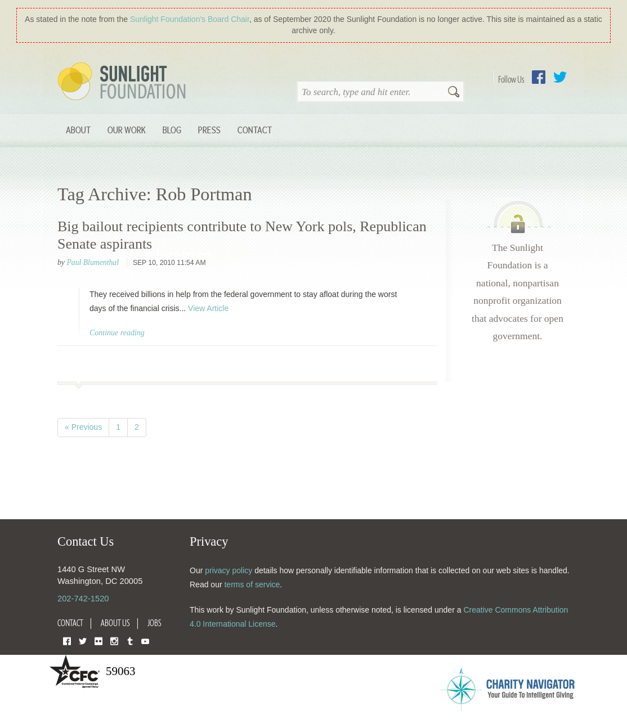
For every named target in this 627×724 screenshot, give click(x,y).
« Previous (83, 426)
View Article (208, 308)
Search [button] (453, 93)
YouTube (145, 640)
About (78, 130)
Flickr (98, 640)
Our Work (127, 130)
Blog (172, 130)
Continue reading (117, 333)
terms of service (252, 584)
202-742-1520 (83, 598)
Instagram (114, 640)
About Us (115, 623)
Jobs (154, 623)
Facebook (538, 77)
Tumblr (130, 640)
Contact (255, 130)
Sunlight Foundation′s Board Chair (189, 19)
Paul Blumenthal (92, 262)
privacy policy (228, 570)
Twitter (560, 77)
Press (209, 130)
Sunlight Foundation (123, 82)
